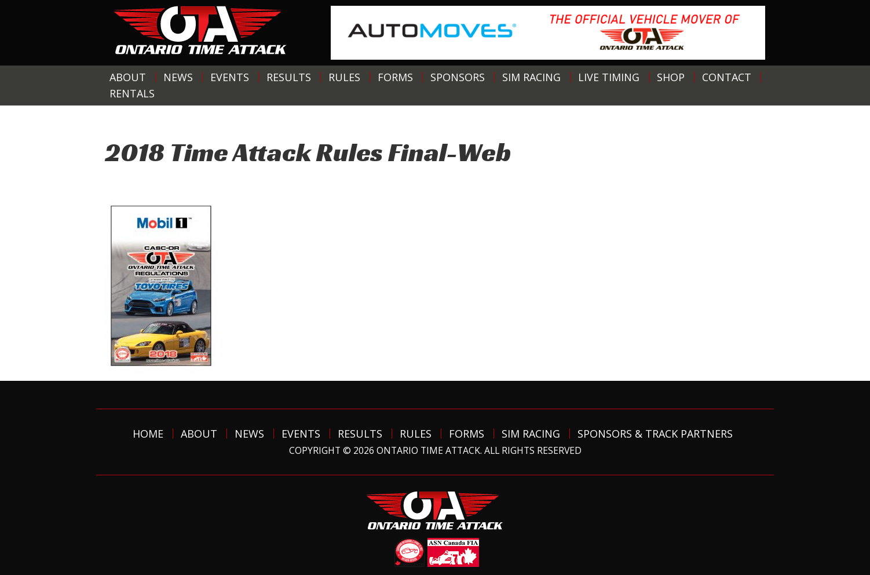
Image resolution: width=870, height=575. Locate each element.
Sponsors (457, 77)
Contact (726, 77)
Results (288, 77)
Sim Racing (531, 77)
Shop (671, 77)
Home (148, 433)
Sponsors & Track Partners (655, 433)
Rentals (132, 93)
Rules (344, 77)
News (178, 77)
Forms (395, 77)
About (127, 77)
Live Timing (608, 77)
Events (229, 77)
